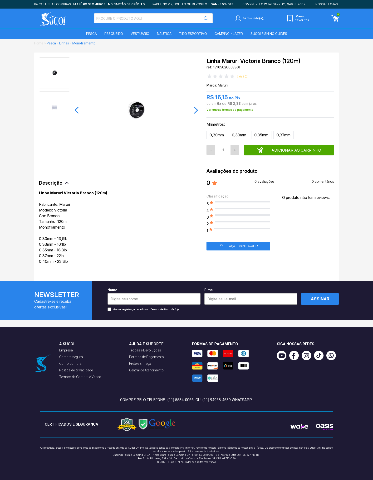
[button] (77, 110)
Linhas (64, 43)
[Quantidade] (223, 150)
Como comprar (71, 363)
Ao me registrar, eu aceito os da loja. (144, 309)
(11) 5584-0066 (180, 400)
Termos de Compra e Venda (80, 377)
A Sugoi (66, 344)
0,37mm (283, 135)
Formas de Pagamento (146, 357)
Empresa (66, 350)
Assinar (320, 298)
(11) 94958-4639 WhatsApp (227, 400)
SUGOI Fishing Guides (268, 34)
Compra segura (71, 357)
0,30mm (217, 135)
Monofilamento (83, 43)
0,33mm (239, 135)
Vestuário (140, 34)
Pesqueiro (113, 34)
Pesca (91, 34)
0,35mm (261, 135)
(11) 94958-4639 (293, 4)
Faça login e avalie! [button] (238, 246)
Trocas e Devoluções (145, 350)
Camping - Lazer (229, 34)
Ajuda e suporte (146, 344)
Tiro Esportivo (193, 34)
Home (38, 43)
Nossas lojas (326, 4)
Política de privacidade (76, 370)
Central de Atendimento (146, 370)
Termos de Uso (159, 309)
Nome (154, 296)
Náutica (164, 34)
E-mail (250, 296)
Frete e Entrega (140, 363)
